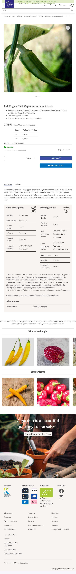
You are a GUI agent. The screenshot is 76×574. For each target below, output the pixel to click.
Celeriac (63, 231)
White (21, 227)
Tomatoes (56, 234)
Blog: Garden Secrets (35, 525)
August (29, 246)
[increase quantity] (34, 158)
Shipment (7, 525)
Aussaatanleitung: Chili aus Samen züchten (43, 295)
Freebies (54, 521)
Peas (63, 234)
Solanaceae (23, 215)
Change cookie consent (60, 529)
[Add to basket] (5, 23)
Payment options (10, 521)
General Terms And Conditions (11, 544)
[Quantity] (16, 158)
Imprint (7, 539)
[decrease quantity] (6, 158)
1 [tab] (36, 96)
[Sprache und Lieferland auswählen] (71, 5)
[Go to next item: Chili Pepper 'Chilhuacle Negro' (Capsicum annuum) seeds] (70, 16)
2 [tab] (38, 96)
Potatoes (56, 231)
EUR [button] (43, 5)
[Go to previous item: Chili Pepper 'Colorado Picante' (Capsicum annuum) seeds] (66, 16)
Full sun (56, 260)
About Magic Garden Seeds (38, 434)
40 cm (55, 224)
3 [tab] (40, 96)
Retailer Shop (33, 517)
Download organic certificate (46, 504)
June (21, 246)
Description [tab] (8, 184)
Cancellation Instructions (13, 553)
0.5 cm (55, 217)
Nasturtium (57, 246)
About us (7, 517)
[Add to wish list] (68, 28)
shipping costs (29, 125)
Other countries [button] (22, 150)
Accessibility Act (10, 529)
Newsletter (32, 529)
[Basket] (63, 5)
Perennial (22, 233)
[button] (50, 5)
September (23, 249)
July (25, 246)
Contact (54, 517)
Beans (62, 242)
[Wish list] (55, 5)
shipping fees (24, 563)
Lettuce (56, 242)
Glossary (31, 521)
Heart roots (23, 220)
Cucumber (57, 237)
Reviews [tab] (17, 184)
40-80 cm (22, 239)
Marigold (65, 249)
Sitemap (54, 525)
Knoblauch (57, 249)
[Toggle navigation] (3, 4)
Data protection (10, 549)
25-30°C (56, 266)
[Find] (36, 10)
